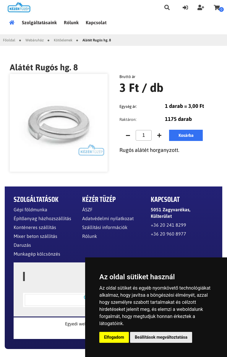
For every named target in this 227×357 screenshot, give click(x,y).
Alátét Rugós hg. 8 (96, 40)
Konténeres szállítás (35, 227)
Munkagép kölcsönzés (37, 254)
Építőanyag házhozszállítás (42, 218)
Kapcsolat (96, 22)
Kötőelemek (63, 40)
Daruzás (22, 245)
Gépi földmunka (30, 209)
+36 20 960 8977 (168, 233)
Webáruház (34, 40)
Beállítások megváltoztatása (161, 337)
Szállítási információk (104, 227)
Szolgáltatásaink (39, 22)
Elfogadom (114, 337)
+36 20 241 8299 (168, 225)
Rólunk (71, 22)
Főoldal (13, 22)
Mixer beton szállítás (35, 236)
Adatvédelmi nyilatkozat (108, 218)
